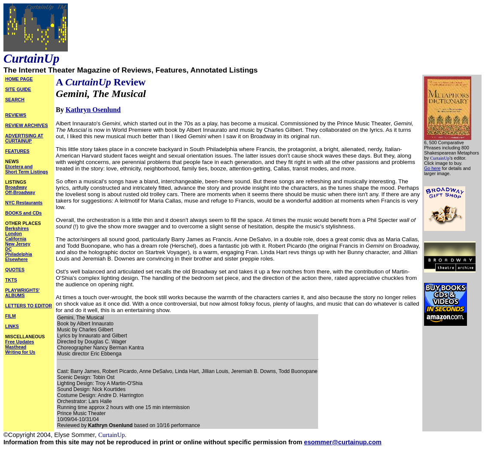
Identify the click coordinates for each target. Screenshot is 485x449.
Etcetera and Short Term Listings (26, 169)
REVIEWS (15, 115)
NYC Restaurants (23, 202)
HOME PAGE (19, 79)
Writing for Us (20, 352)
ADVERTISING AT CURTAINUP (24, 138)
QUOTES (14, 269)
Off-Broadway (20, 192)
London (13, 233)
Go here (432, 168)
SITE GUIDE (18, 89)
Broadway (16, 187)
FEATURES (17, 151)
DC (8, 249)
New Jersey (17, 243)
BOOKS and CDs (23, 212)
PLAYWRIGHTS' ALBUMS (22, 293)
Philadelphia (18, 254)
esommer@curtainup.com (342, 442)
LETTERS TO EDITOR (28, 305)
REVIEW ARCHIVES (26, 125)
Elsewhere (16, 259)
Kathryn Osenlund (93, 109)
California (15, 238)
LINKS (12, 326)
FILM (10, 316)
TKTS (11, 279)
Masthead (15, 346)
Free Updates (19, 341)
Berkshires (17, 228)
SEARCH (14, 99)
